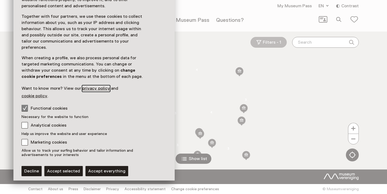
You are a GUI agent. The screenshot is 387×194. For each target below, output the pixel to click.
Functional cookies (44, 108)
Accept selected (63, 171)
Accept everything (107, 171)
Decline (31, 171)
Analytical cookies (48, 125)
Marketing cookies (49, 142)
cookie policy (34, 95)
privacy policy (96, 88)
